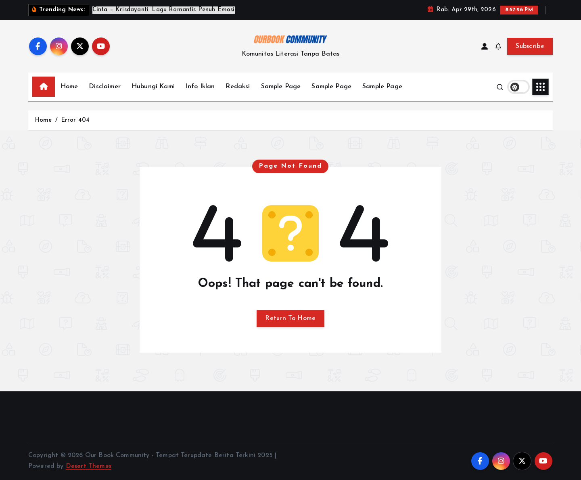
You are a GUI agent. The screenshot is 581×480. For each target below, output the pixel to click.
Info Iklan (200, 86)
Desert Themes (88, 466)
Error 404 (75, 120)
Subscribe (530, 46)
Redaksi (238, 86)
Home (69, 86)
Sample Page (281, 86)
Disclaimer (105, 86)
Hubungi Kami (153, 86)
